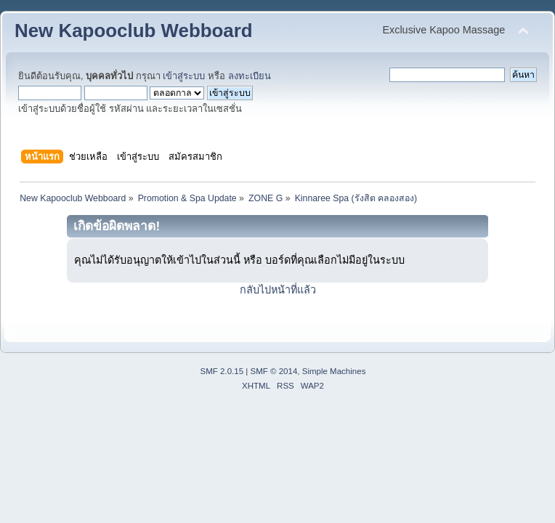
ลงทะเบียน (249, 75)
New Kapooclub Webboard (134, 30)
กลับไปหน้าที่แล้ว (278, 290)
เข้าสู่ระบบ (184, 75)
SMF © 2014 (274, 371)
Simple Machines (334, 371)
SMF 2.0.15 (222, 371)
